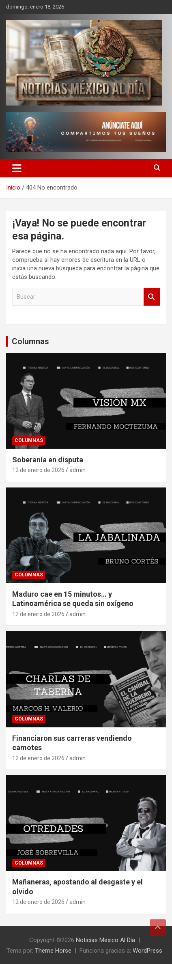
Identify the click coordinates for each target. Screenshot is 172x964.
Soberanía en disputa (47, 459)
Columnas (30, 341)
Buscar (152, 297)
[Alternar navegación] (17, 168)
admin (77, 470)
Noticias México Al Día (105, 940)
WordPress (147, 950)
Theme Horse (53, 950)
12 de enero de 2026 (38, 470)
